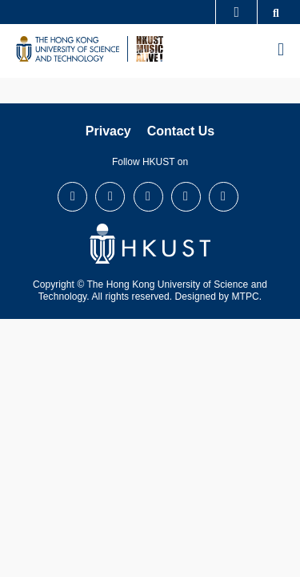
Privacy (108, 131)
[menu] (281, 50)
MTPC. (247, 296)
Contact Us (180, 131)
